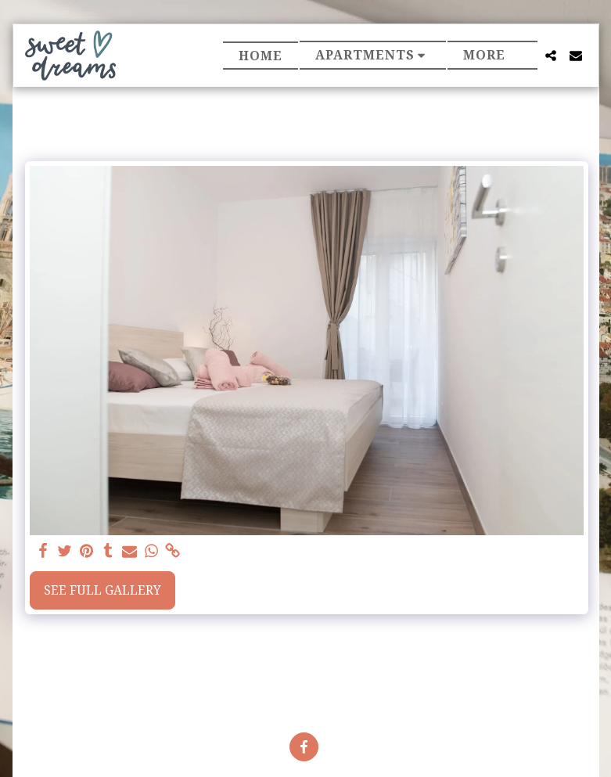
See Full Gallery (102, 590)
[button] (373, 55)
